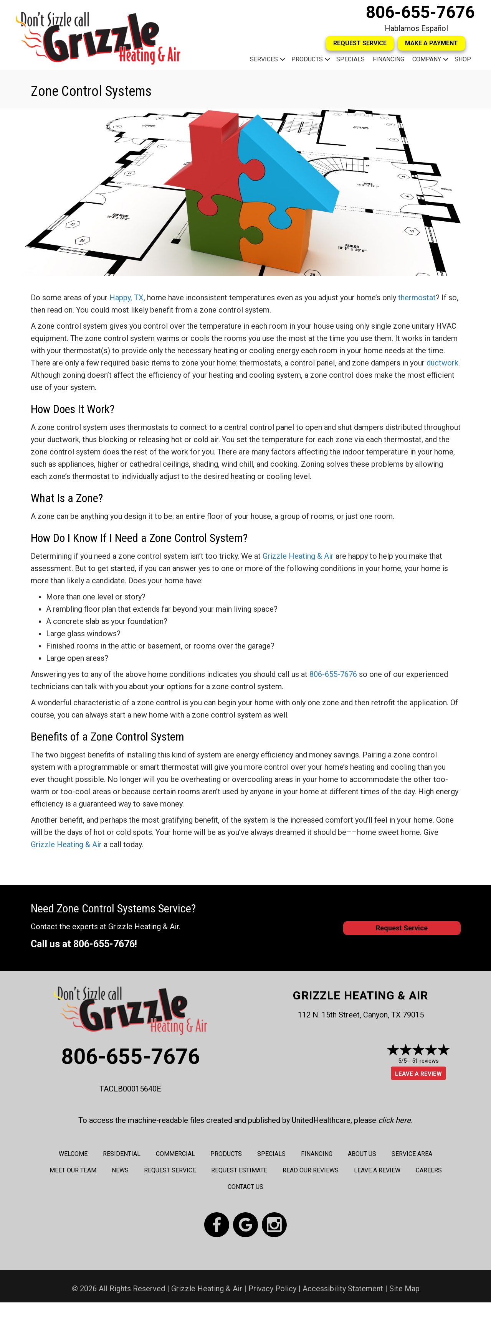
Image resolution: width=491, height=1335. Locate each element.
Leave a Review (418, 1073)
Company (426, 59)
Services (264, 59)
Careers (429, 1170)
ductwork (442, 362)
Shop (463, 59)
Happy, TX (126, 297)
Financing (388, 59)
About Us (362, 1153)
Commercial (175, 1153)
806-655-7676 (420, 12)
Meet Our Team (73, 1170)
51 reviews (425, 1060)
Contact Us (245, 1186)
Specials (350, 59)
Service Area (412, 1153)
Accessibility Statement (343, 1288)
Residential (122, 1153)
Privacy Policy (272, 1288)
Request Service (170, 1170)
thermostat (417, 297)
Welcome (73, 1153)
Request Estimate (239, 1170)
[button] (282, 59)
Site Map (404, 1288)
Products (307, 59)
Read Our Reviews (311, 1170)
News (120, 1170)
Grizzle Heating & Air (298, 556)
